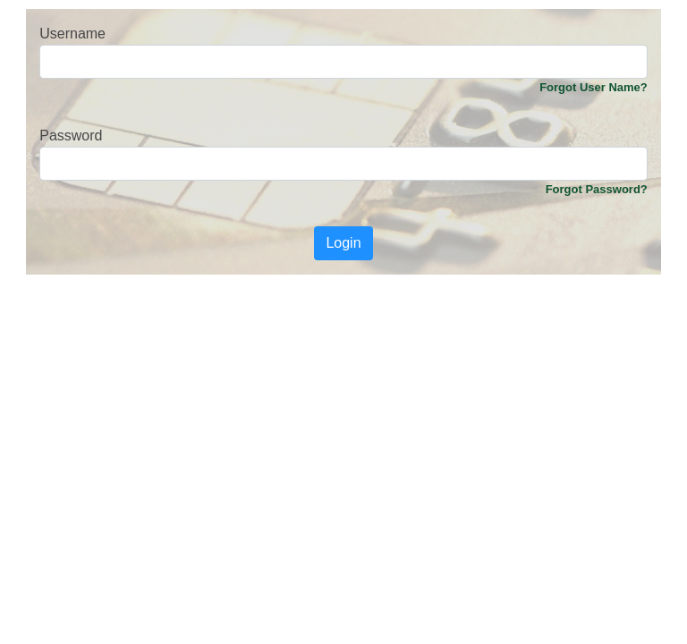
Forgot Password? (597, 189)
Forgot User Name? (593, 87)
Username (72, 33)
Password (70, 135)
